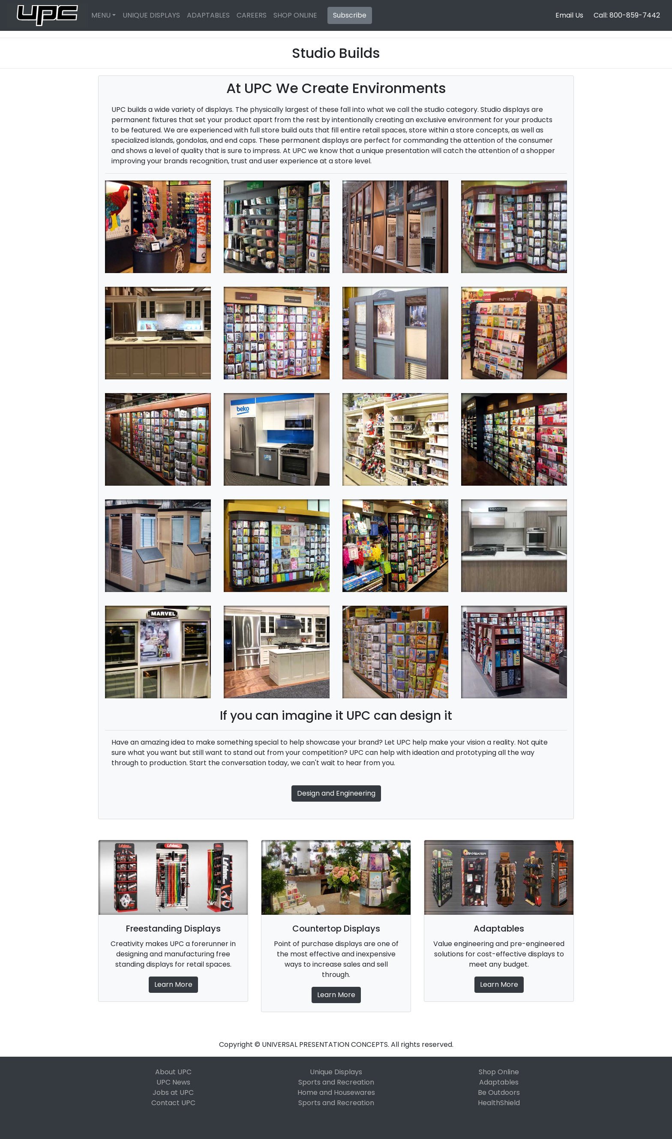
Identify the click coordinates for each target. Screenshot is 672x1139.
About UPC (173, 1072)
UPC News (173, 1082)
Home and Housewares (336, 1092)
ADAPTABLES (208, 15)
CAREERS (252, 15)
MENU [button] (101, 15)
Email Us (569, 15)
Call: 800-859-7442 (626, 15)
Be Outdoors (499, 1092)
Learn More (173, 984)
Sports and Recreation (336, 1082)
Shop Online (499, 1072)
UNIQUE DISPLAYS (151, 15)
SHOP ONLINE (295, 15)
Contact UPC (173, 1103)
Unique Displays (336, 1072)
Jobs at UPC (173, 1092)
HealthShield (499, 1103)
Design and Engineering (336, 793)
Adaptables (499, 1082)
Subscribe (349, 15)
